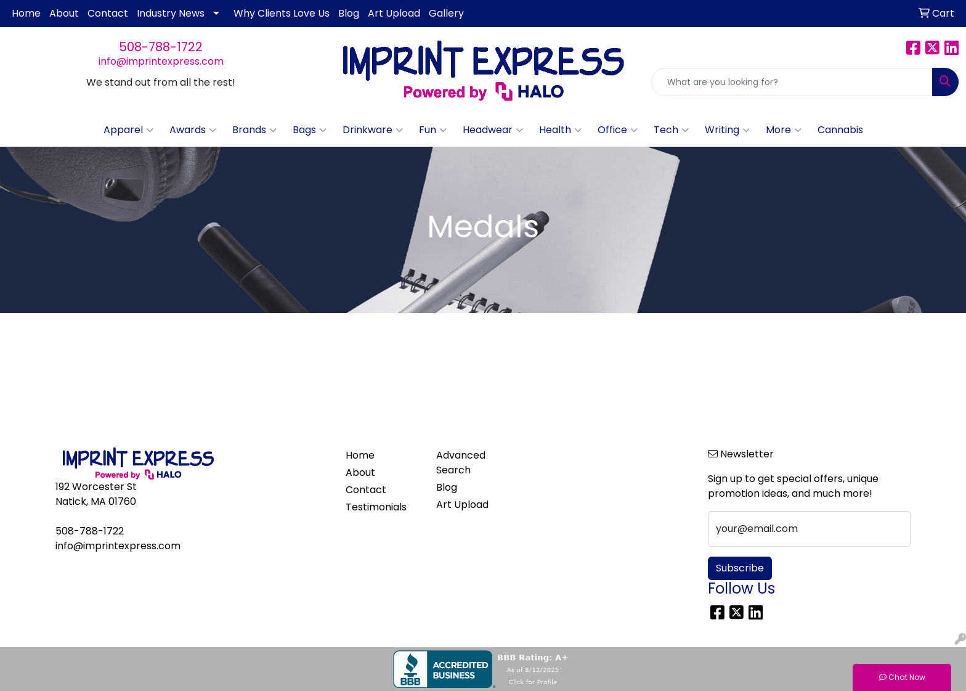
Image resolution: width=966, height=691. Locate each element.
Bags (310, 130)
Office (618, 130)
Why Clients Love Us (281, 13)
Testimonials (376, 507)
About (64, 13)
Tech (671, 130)
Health (560, 130)
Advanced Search (460, 462)
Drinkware (373, 130)
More (784, 130)
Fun (433, 130)
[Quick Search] (792, 82)
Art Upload (394, 13)
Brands (254, 130)
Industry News (171, 13)
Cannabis (840, 130)
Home (26, 13)
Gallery (446, 13)
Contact (107, 13)
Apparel (128, 130)
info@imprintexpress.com (161, 61)
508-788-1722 (161, 46)
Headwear (493, 130)
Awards (192, 130)
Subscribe (740, 568)
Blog (348, 13)
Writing (727, 130)
